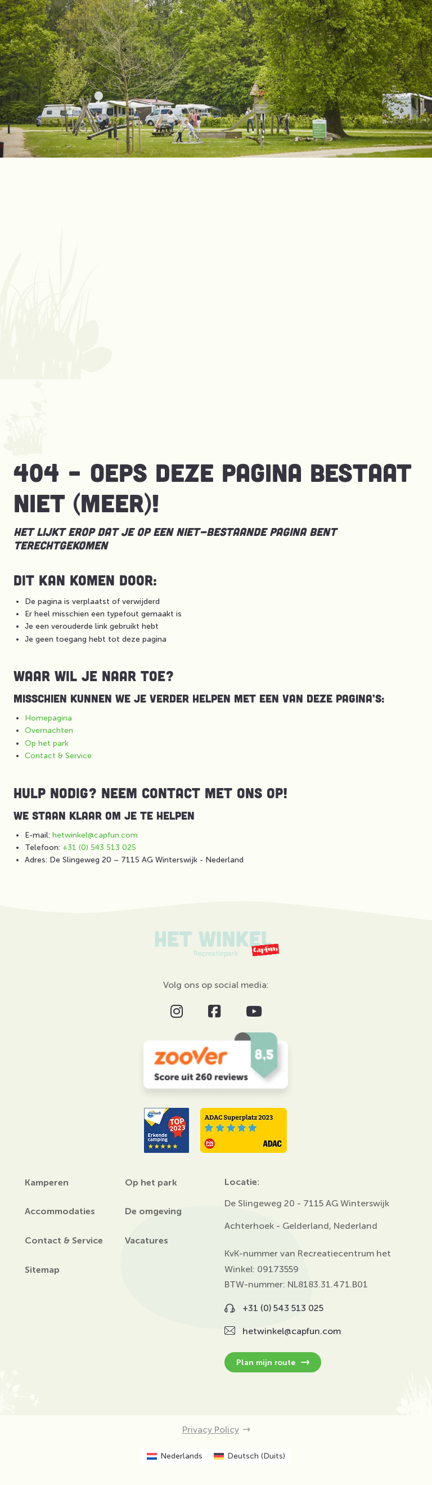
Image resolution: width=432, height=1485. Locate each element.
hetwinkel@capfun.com (95, 835)
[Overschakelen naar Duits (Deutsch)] (249, 1456)
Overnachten (49, 730)
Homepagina (48, 718)
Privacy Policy (216, 1429)
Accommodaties (60, 1211)
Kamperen (47, 1183)
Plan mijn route (272, 1362)
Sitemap (42, 1270)
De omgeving (153, 1211)
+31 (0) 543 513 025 (99, 847)
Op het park (47, 743)
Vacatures (146, 1241)
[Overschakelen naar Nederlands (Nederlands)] (174, 1456)
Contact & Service (58, 756)
